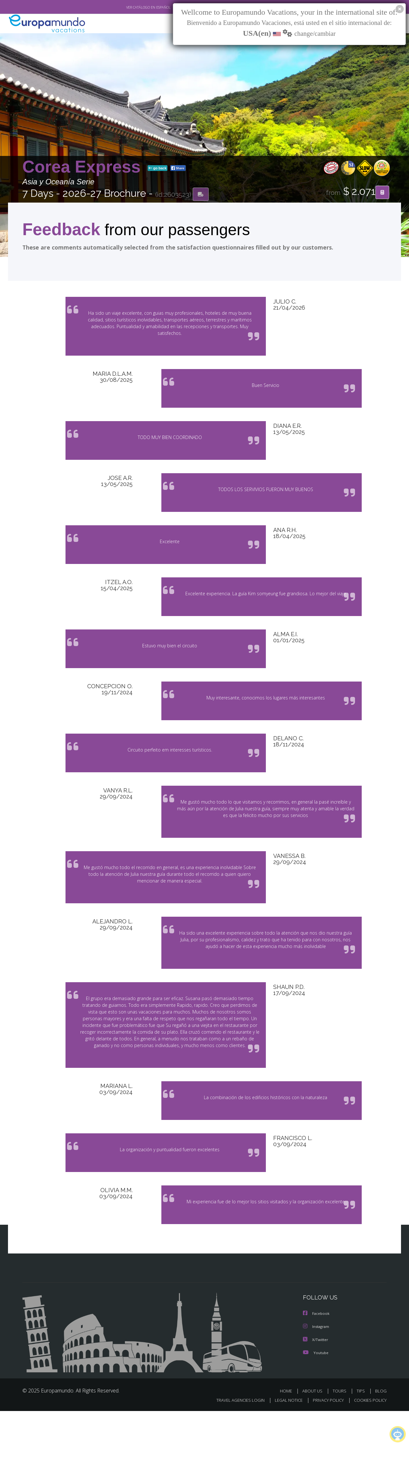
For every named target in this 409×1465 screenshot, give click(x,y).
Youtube (315, 1406)
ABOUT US (314, 1445)
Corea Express (83, 167)
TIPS (361, 1445)
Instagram (317, 1381)
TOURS (341, 1445)
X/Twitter (315, 1394)
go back (157, 169)
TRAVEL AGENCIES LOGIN (234, 1454)
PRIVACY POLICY (325, 1454)
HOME (288, 1445)
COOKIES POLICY (369, 1454)
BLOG (381, 1445)
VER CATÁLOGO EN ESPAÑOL (133, 7)
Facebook (316, 1368)
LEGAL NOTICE (284, 1454)
